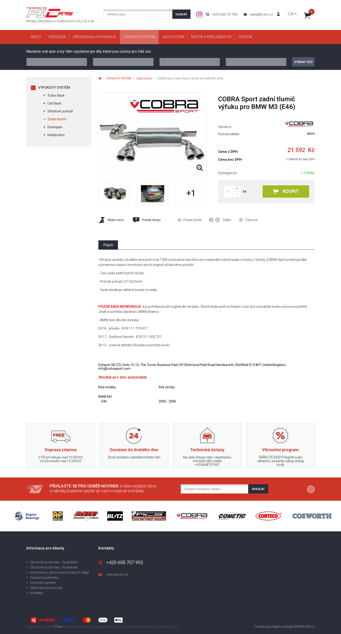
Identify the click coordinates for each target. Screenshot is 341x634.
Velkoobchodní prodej (46, 588)
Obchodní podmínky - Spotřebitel (54, 562)
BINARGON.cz (304, 626)
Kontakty (36, 593)
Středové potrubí (60, 111)
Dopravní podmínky (44, 577)
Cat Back (54, 103)
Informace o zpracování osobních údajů (59, 572)
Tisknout (248, 220)
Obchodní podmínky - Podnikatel (53, 567)
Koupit (286, 191)
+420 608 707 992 (224, 14)
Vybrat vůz (303, 62)
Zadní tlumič (56, 119)
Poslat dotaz (146, 220)
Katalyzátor (56, 135)
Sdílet (220, 219)
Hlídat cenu (111, 219)
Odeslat (258, 489)
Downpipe (54, 127)
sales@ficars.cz (261, 14)
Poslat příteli (189, 220)
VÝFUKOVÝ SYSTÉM (54, 87)
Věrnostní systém (43, 583)
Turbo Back (56, 95)
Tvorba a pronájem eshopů (274, 626)
